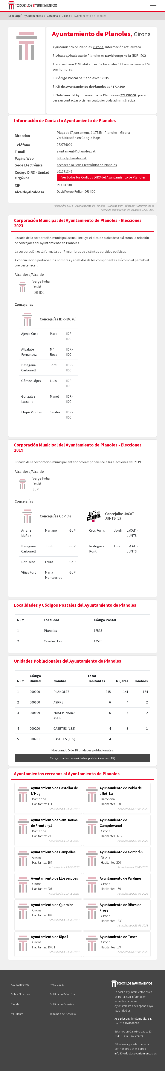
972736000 (128, 95)
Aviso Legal (57, 984)
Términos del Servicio (63, 1014)
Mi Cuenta (17, 1014)
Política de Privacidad (63, 994)
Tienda (15, 1004)
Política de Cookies (62, 1004)
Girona (98, 47)
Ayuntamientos (20, 984)
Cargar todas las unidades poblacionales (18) (82, 758)
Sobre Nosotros (20, 994)
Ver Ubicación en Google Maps (79, 137)
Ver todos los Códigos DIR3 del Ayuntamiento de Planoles (103, 177)
